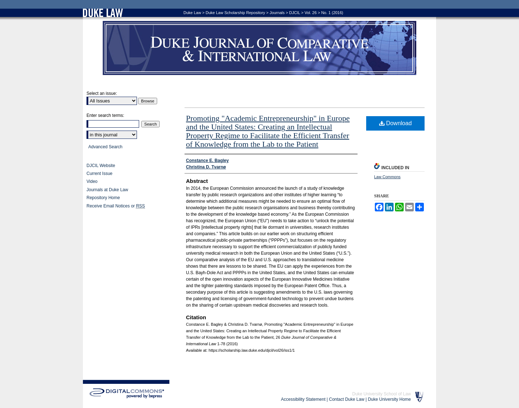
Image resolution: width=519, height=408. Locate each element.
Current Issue (99, 173)
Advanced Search (105, 146)
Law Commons (387, 177)
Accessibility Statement (303, 399)
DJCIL (294, 12)
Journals (277, 12)
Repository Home (103, 197)
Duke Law (192, 12)
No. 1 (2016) (332, 12)
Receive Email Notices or (115, 206)
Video (91, 181)
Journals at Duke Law (107, 189)
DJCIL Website (100, 165)
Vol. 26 (311, 12)
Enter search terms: (105, 115)
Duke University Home (389, 399)
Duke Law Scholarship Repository (235, 12)
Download (395, 123)
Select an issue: (101, 93)
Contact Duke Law (346, 399)
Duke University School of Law (381, 393)
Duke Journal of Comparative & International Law (259, 48)
